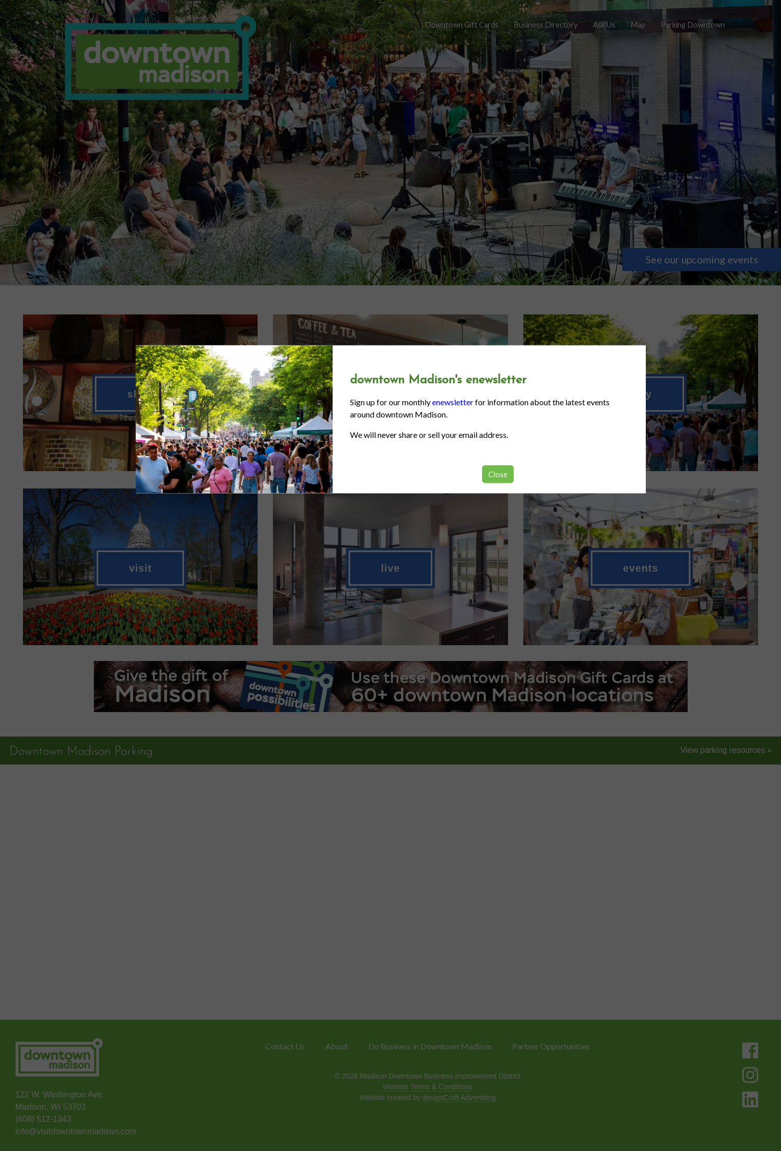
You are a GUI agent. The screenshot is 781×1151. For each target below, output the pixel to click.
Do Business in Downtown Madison (430, 1046)
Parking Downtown (693, 24)
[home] (160, 58)
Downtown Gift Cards (461, 24)
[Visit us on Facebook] (750, 1050)
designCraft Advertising (459, 1097)
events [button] (640, 567)
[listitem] (390, 686)
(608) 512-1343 (43, 1119)
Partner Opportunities (551, 1046)
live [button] (390, 567)
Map (638, 24)
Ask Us (604, 24)
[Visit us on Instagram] (750, 1075)
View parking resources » (726, 750)
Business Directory (545, 24)
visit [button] (140, 567)
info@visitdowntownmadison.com (75, 1131)
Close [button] (498, 473)
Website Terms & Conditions (427, 1087)
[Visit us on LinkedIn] (750, 1099)
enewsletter (452, 401)
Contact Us (285, 1046)
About (336, 1046)
